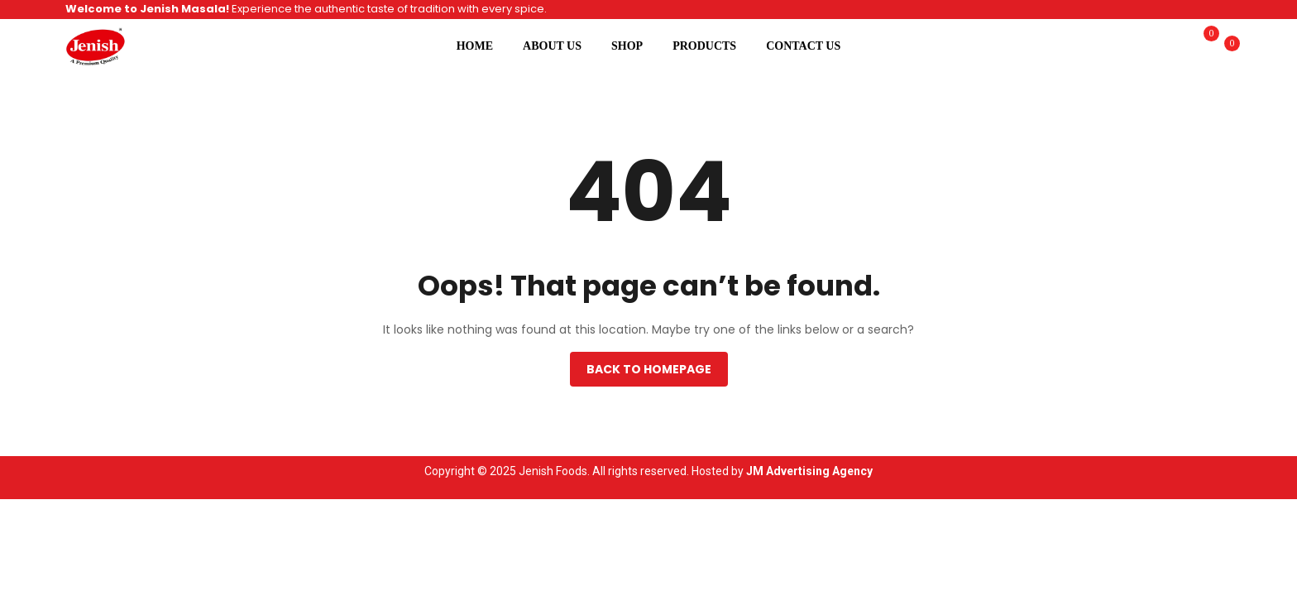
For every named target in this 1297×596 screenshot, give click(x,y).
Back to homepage (648, 369)
